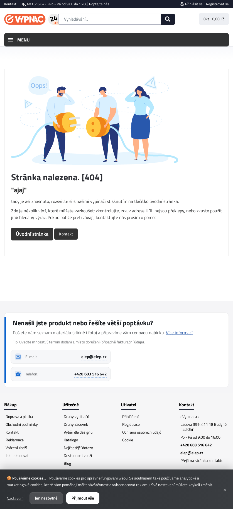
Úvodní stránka (32, 234)
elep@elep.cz (94, 356)
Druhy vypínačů (76, 416)
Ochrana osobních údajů (141, 432)
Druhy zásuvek (76, 424)
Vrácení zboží (16, 448)
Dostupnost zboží (78, 455)
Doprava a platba (19, 416)
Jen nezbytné (46, 498)
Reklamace (15, 440)
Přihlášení (130, 416)
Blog (67, 463)
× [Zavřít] (224, 489)
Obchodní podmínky (22, 424)
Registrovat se (217, 3)
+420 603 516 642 (90, 374)
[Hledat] (168, 19)
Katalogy (71, 440)
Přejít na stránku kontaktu (201, 460)
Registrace (131, 424)
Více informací (179, 332)
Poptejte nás (99, 4)
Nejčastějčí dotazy (78, 448)
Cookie (127, 440)
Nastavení (15, 498)
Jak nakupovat (17, 455)
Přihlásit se (191, 3)
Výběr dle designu (78, 432)
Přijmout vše (83, 498)
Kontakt (10, 4)
